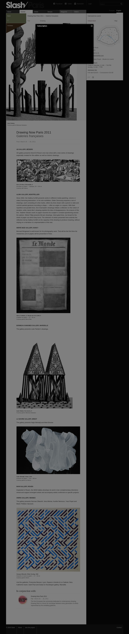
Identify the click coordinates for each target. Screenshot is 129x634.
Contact (119, 627)
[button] (92, 26)
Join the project (30, 627)
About (20, 627)
